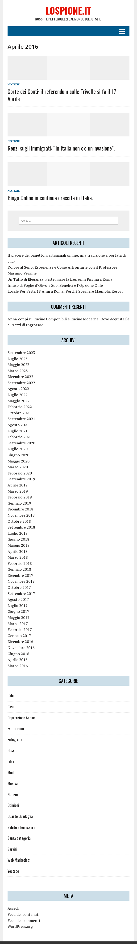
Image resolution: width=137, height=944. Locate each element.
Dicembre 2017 (20, 568)
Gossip (12, 744)
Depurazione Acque (20, 711)
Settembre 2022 (20, 376)
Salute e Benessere (20, 821)
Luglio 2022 (17, 388)
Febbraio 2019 (19, 490)
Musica (12, 777)
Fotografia (14, 733)
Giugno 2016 (18, 647)
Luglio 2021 (17, 424)
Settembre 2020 (20, 436)
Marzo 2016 (17, 659)
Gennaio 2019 (18, 496)
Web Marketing (18, 853)
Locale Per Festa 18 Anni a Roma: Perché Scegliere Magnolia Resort (64, 284)
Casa (10, 700)
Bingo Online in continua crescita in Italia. (49, 191)
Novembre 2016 (20, 641)
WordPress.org (19, 920)
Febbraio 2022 (19, 400)
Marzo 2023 (17, 364)
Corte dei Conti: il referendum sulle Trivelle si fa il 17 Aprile (68, 92)
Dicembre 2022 (20, 370)
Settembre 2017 (20, 587)
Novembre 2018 (20, 508)
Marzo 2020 (17, 460)
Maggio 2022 (18, 394)
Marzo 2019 (17, 484)
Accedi (12, 901)
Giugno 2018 (18, 532)
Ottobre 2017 (18, 580)
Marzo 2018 (17, 551)
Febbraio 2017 (19, 623)
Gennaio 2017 (18, 629)
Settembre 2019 (20, 472)
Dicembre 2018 (20, 502)
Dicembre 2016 (20, 635)
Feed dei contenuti (23, 907)
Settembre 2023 (20, 346)
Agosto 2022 (17, 382)
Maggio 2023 (18, 358)
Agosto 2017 (17, 593)
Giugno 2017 (18, 605)
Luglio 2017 (17, 598)
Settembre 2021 (20, 412)
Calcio (11, 689)
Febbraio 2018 (19, 556)
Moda (11, 766)
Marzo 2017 (17, 617)
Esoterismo (15, 722)
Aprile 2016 (17, 653)
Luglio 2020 (17, 442)
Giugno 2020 (18, 448)
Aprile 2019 (17, 478)
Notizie (13, 85)
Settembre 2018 (20, 520)
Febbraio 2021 (19, 430)
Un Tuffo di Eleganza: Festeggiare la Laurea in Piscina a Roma (59, 272)
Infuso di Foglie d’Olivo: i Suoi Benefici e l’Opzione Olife (54, 278)
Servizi (12, 842)
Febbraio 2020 (19, 466)
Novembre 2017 (20, 575)
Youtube (12, 864)
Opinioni (12, 799)
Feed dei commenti (23, 913)
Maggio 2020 (18, 454)
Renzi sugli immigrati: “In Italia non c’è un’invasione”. (60, 141)
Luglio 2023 (17, 352)
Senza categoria (18, 832)
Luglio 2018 (17, 526)
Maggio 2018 (18, 538)
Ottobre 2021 (18, 406)
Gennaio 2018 (18, 563)
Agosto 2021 (17, 418)
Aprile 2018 (17, 544)
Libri (10, 755)
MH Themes (93, 939)
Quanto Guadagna (19, 810)
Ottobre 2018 (18, 514)
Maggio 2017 (18, 610)
